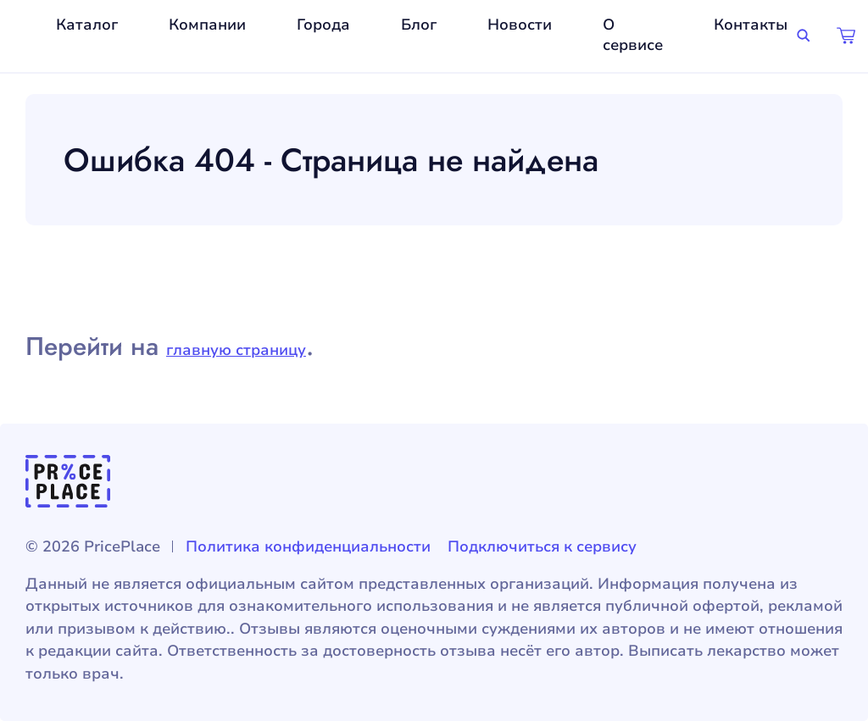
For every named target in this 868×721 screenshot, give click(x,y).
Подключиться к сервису (542, 546)
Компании (207, 24)
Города (323, 24)
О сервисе (633, 34)
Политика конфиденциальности (308, 546)
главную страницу (236, 350)
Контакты (750, 24)
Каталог (87, 24)
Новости (519, 24)
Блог (419, 24)
